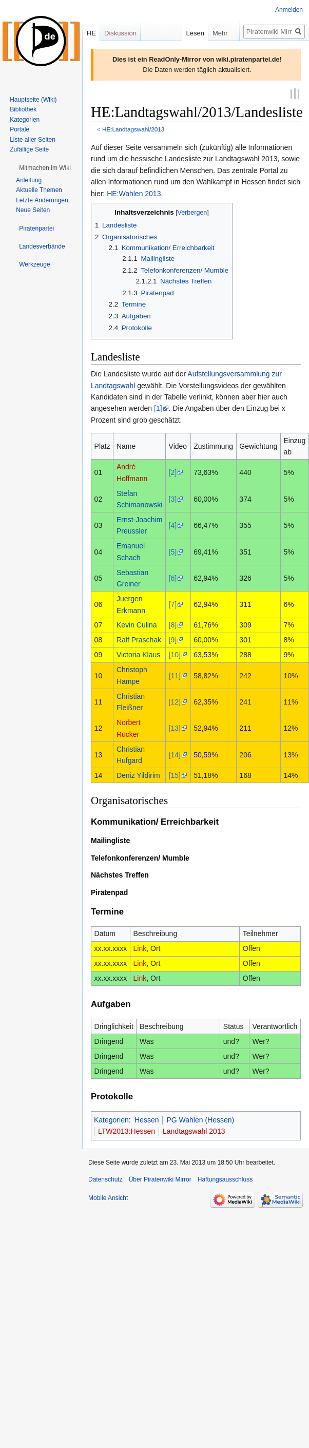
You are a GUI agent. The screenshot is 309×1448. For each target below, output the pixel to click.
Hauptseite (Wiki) (33, 99)
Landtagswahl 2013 (194, 1131)
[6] (173, 578)
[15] (175, 775)
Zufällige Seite (29, 149)
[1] (158, 408)
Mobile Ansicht (108, 1197)
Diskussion (120, 33)
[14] (175, 754)
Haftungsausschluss (225, 1178)
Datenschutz (105, 1178)
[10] (175, 654)
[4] (173, 525)
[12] (175, 701)
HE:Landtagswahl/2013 (133, 128)
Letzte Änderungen (42, 200)
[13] (175, 727)
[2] (173, 472)
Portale (19, 129)
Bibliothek (23, 109)
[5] (173, 551)
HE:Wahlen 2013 (134, 192)
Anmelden (289, 9)
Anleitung (29, 180)
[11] (175, 675)
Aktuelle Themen (39, 190)
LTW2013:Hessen (126, 1131)
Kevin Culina (137, 624)
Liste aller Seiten (32, 139)
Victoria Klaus (138, 654)
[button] (45, 168)
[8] (173, 624)
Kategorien (111, 1119)
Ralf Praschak (139, 639)
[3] (173, 498)
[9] (173, 639)
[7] (173, 604)
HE (91, 33)
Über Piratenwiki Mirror (160, 1178)
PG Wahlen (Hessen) (200, 1119)
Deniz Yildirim (138, 775)
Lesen (182, 33)
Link (140, 948)
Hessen (146, 1119)
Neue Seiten (33, 210)
